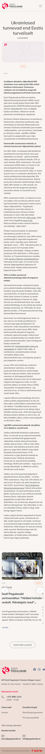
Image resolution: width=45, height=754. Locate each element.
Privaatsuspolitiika (31, 717)
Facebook (34, 669)
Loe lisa (4, 627)
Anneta (4, 712)
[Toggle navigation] (40, 6)
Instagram (39, 669)
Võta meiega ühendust (11, 725)
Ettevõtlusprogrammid (33, 712)
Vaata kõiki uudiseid (22, 645)
